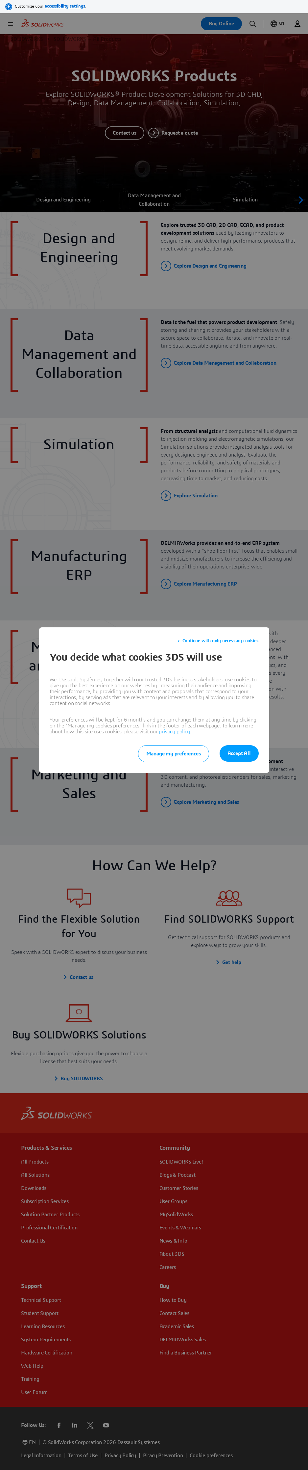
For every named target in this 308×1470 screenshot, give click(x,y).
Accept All (239, 753)
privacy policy (174, 731)
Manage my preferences (173, 753)
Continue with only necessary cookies (220, 641)
